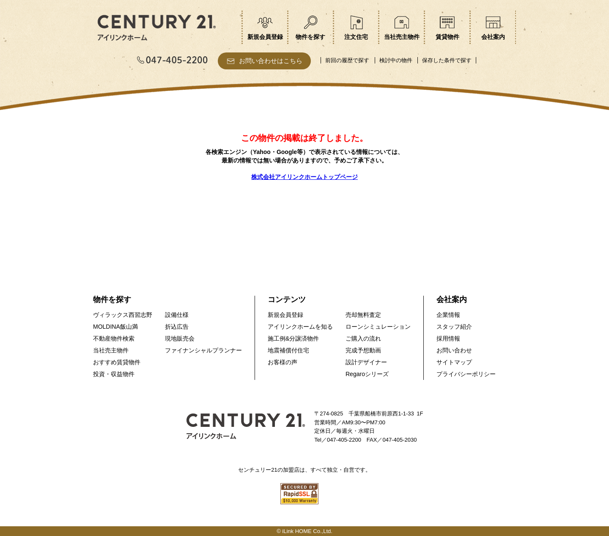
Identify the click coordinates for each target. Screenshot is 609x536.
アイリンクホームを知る (300, 326)
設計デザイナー (366, 362)
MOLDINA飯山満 (115, 326)
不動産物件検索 (113, 338)
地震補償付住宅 (288, 350)
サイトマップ (454, 362)
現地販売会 (180, 338)
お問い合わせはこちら (270, 60)
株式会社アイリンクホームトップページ (304, 176)
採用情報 (448, 338)
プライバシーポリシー (466, 374)
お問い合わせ (454, 350)
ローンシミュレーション (378, 326)
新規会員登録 (285, 314)
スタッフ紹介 (454, 326)
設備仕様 (177, 314)
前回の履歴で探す (347, 60)
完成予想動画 (363, 350)
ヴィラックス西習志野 (122, 314)
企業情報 (448, 314)
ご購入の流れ (363, 338)
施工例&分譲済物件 (293, 338)
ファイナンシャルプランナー (203, 350)
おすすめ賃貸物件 (116, 362)
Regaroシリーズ (367, 374)
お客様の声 (282, 362)
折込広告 (177, 326)
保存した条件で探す (447, 60)
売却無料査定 (363, 314)
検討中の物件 (395, 60)
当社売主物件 (111, 350)
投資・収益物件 (113, 374)
